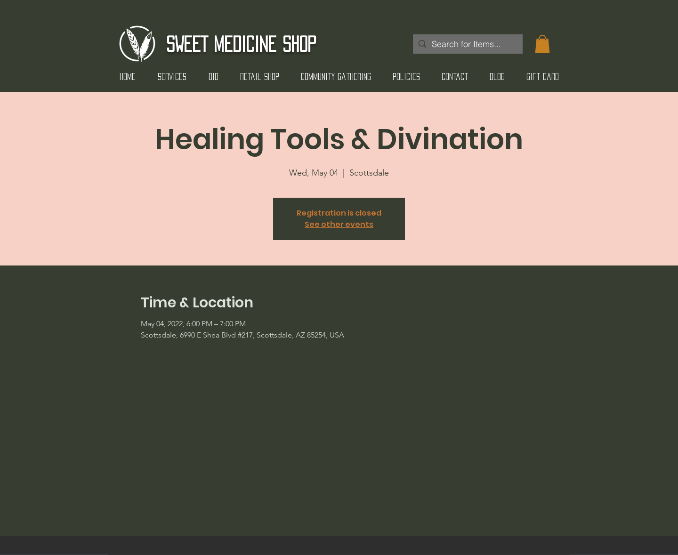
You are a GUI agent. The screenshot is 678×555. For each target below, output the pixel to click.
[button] (542, 44)
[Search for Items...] (467, 44)
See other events (339, 224)
